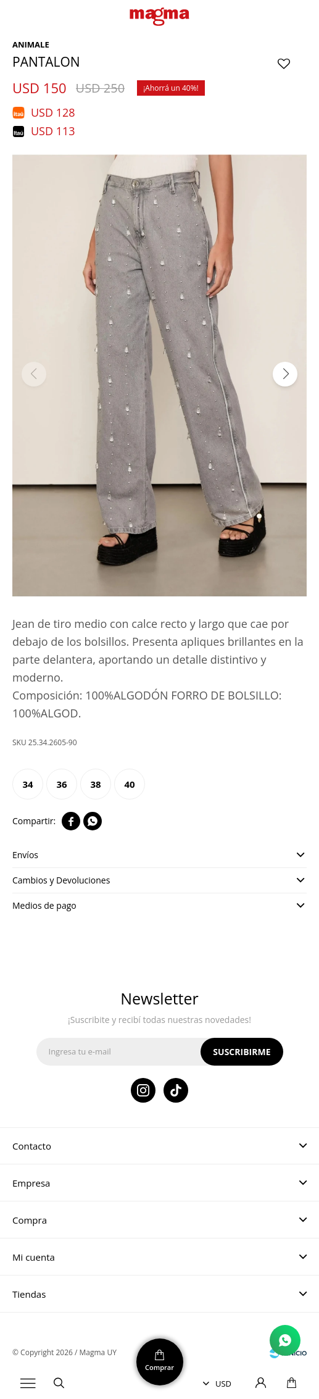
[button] (285, 374)
